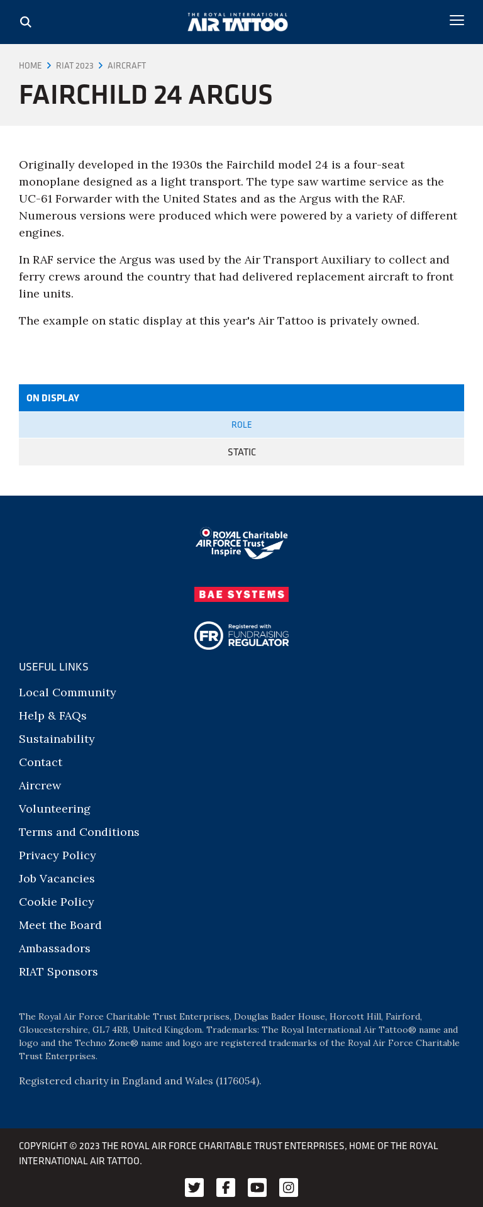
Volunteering (55, 808)
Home (30, 65)
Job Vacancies (57, 878)
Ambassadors (55, 948)
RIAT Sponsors (58, 971)
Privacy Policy (57, 855)
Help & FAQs (53, 715)
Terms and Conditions (79, 832)
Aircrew (40, 785)
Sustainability (57, 738)
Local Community (67, 692)
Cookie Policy (56, 901)
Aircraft (127, 65)
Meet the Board (60, 925)
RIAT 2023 (75, 65)
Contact (40, 762)
